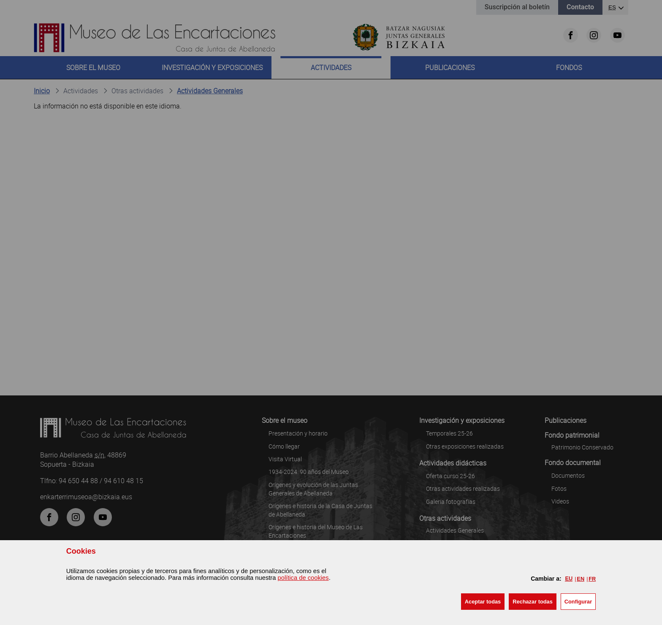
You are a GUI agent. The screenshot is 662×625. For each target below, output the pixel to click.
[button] (483, 601)
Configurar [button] (578, 601)
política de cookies (303, 577)
